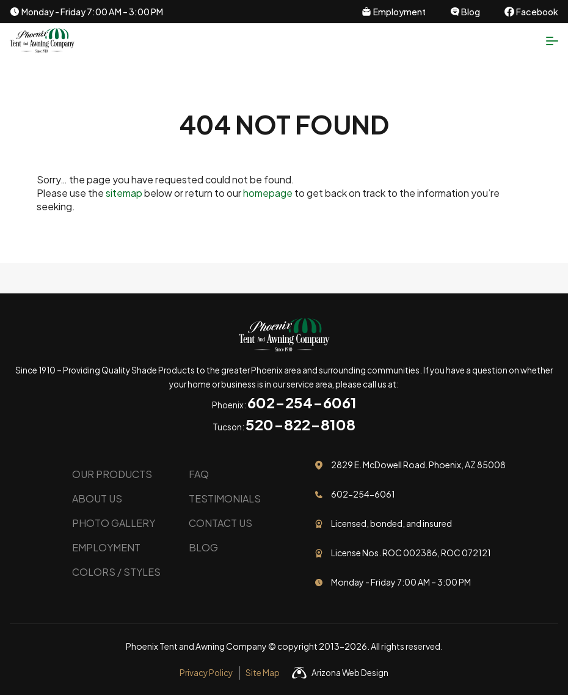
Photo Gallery (113, 523)
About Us (97, 498)
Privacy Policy (206, 672)
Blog (203, 547)
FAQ (199, 474)
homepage (268, 192)
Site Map (263, 672)
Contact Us (220, 523)
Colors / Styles (116, 571)
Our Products (112, 474)
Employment (106, 547)
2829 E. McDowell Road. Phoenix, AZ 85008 (418, 464)
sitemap (124, 192)
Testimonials (225, 498)
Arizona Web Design (349, 672)
